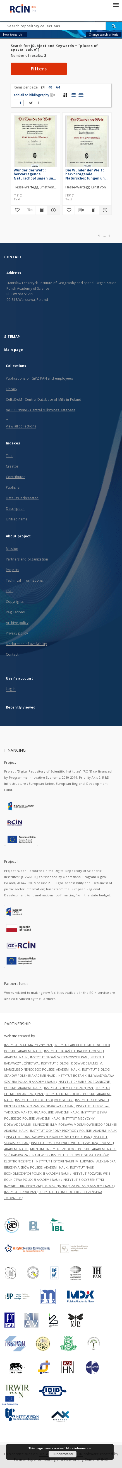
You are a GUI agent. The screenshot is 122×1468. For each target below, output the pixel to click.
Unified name (16, 519)
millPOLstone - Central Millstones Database (40, 410)
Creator (12, 466)
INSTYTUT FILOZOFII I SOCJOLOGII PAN (44, 1100)
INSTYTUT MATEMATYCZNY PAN (28, 1045)
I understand (62, 1454)
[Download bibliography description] (29, 210)
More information (78, 1448)
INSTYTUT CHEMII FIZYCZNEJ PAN (69, 1088)
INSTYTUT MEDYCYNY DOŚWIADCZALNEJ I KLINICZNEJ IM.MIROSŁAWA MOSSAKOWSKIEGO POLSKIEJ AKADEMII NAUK (60, 1124)
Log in (11, 688)
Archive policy (17, 622)
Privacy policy (17, 633)
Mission (12, 548)
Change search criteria (103, 34)
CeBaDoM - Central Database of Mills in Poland (43, 399)
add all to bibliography (34, 95)
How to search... (13, 34)
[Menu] (116, 4)
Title (9, 455)
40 (50, 87)
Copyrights (14, 601)
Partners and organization (27, 559)
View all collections (21, 426)
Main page (13, 349)
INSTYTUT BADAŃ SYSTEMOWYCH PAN (59, 1057)
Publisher (13, 487)
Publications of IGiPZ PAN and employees (39, 378)
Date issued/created (22, 498)
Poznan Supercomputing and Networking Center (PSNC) (61, 1459)
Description (15, 508)
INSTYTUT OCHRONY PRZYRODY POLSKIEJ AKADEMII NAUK (73, 1130)
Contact (12, 654)
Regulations (15, 612)
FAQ (9, 591)
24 (42, 87)
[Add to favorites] (17, 210)
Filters (39, 69)
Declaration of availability (26, 643)
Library (11, 389)
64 (58, 87)
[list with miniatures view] (73, 95)
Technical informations (24, 580)
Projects (12, 569)
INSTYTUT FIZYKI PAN (20, 1192)
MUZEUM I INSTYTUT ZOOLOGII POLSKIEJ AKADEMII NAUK (73, 1149)
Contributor (15, 476)
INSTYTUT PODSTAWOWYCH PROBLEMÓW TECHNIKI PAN (48, 1137)
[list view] (80, 95)
